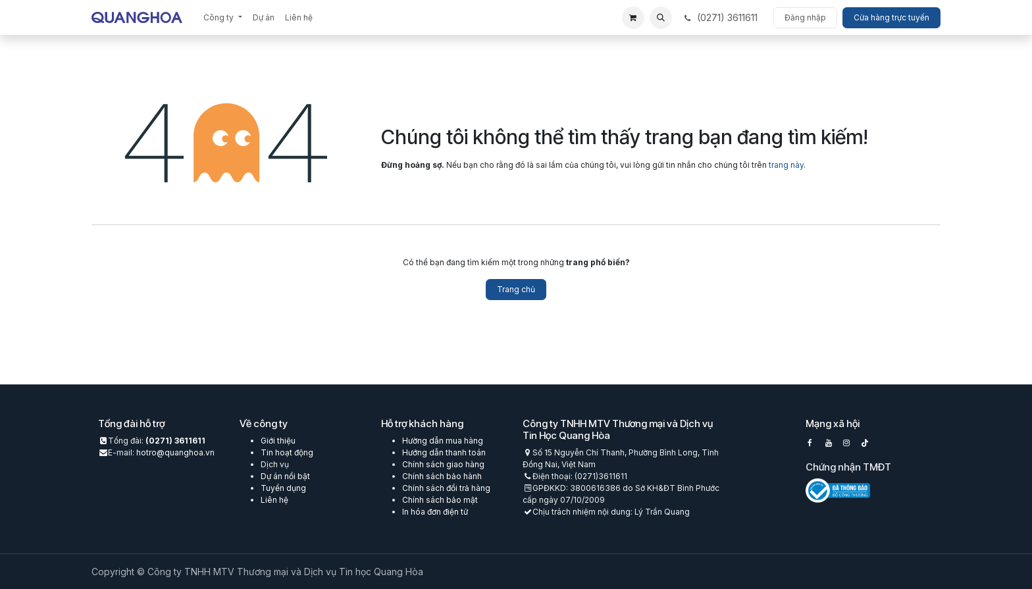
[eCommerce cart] (633, 18)
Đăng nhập (805, 17)
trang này (786, 165)
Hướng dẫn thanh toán (444, 452)
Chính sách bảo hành (442, 476)
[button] (661, 18)
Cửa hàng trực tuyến (891, 17)
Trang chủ (516, 289)
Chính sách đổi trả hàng (446, 488)
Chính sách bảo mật (440, 500)
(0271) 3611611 (175, 441)
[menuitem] (222, 18)
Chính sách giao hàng (443, 464)
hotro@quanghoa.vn (175, 452)
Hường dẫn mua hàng (442, 441)
